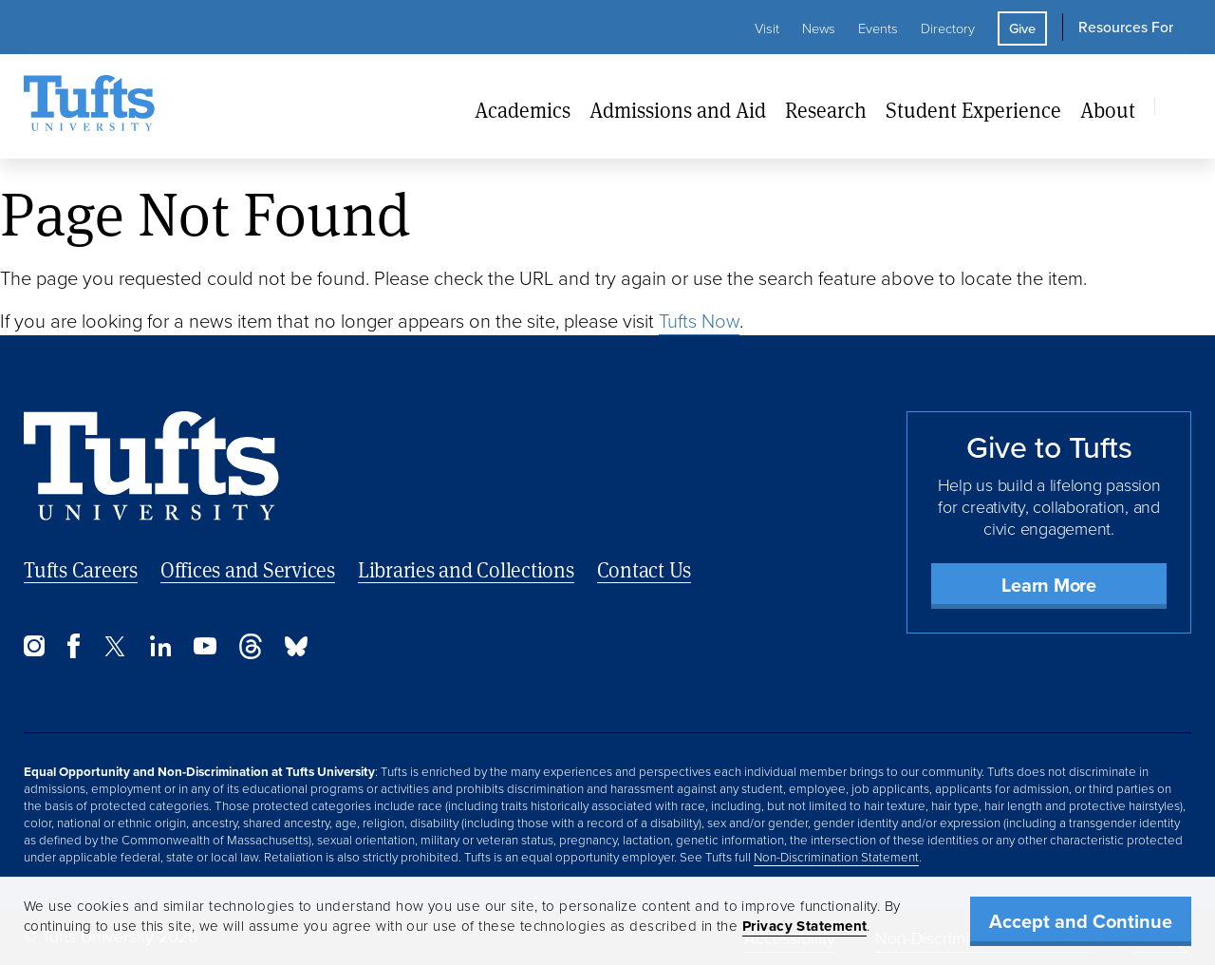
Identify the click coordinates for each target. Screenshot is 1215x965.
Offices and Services (247, 569)
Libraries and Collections (466, 569)
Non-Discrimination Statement (836, 856)
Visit (767, 28)
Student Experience (973, 109)
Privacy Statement (805, 926)
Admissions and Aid (677, 109)
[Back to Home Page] (151, 465)
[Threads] (250, 654)
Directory (948, 28)
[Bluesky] (296, 651)
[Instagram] (34, 651)
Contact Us (644, 569)
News (818, 28)
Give (1022, 28)
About (1107, 109)
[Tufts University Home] (89, 106)
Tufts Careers (81, 569)
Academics (522, 109)
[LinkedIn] (160, 651)
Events (878, 28)
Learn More (1048, 585)
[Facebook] (73, 653)
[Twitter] (115, 651)
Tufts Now (699, 321)
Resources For (1125, 27)
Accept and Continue (1080, 921)
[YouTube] (205, 649)
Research (826, 109)
